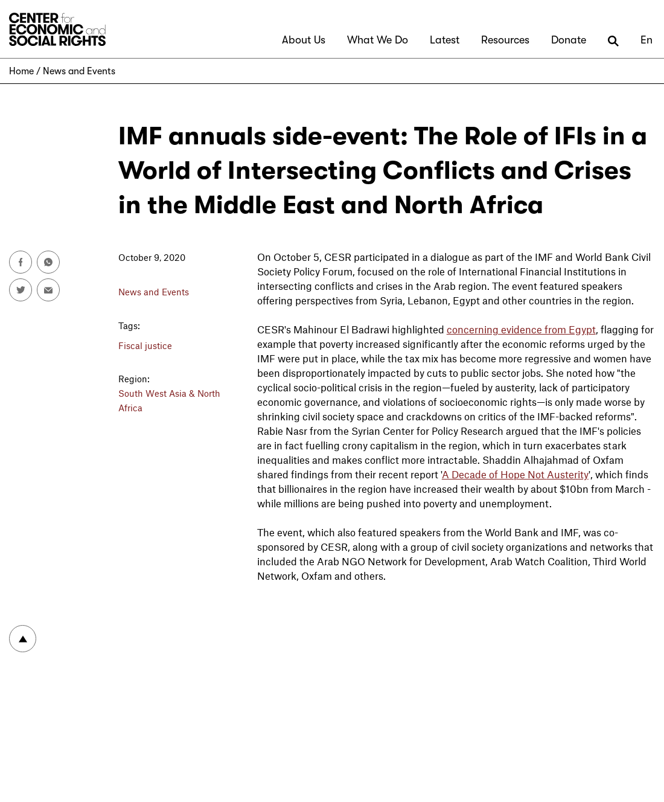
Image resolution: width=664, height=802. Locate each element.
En (646, 40)
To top (22, 638)
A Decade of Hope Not (494, 474)
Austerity (568, 474)
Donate (568, 40)
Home (21, 71)
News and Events (79, 71)
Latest (444, 40)
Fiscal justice (145, 345)
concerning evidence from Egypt (521, 329)
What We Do (377, 40)
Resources (505, 40)
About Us (303, 40)
